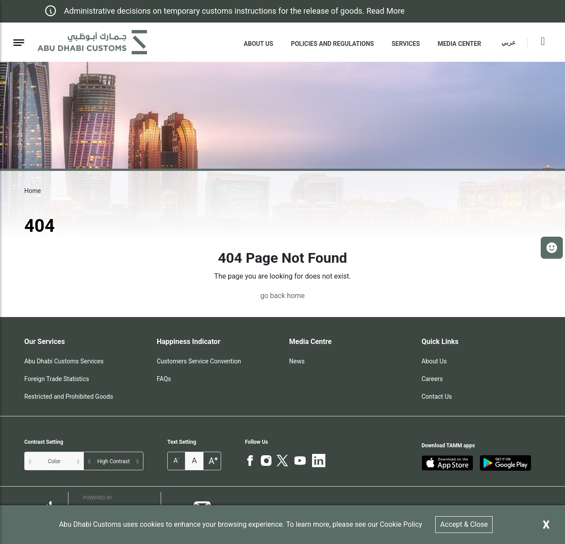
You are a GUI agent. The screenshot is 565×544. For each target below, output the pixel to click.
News (297, 361)
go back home (282, 295)
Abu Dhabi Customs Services (64, 361)
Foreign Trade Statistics (56, 378)
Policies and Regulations (332, 43)
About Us (258, 43)
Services (406, 43)
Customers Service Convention (199, 361)
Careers (432, 378)
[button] (552, 248)
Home (32, 190)
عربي (508, 42)
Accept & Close (464, 524)
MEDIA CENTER (459, 43)
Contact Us (437, 396)
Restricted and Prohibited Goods (68, 396)
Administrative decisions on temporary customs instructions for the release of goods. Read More (234, 10)
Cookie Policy (401, 524)
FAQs (164, 378)
